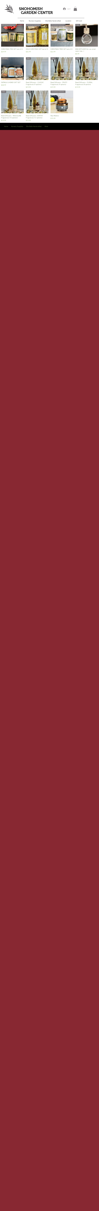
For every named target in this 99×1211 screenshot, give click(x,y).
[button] (75, 9)
